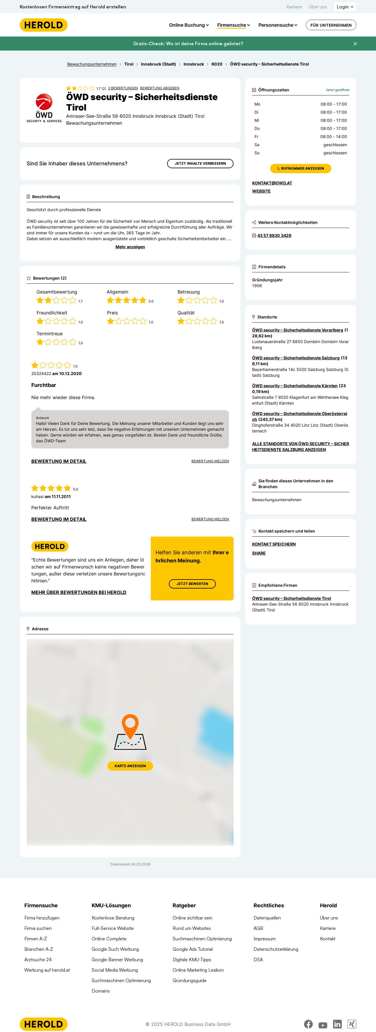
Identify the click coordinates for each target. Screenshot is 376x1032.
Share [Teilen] (259, 553)
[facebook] (308, 1024)
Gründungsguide (190, 980)
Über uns (318, 7)
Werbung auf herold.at (47, 970)
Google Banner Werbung (117, 959)
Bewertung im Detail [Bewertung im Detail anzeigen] (58, 461)
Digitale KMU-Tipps (192, 959)
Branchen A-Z (38, 949)
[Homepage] (44, 25)
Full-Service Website (113, 928)
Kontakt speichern (274, 544)
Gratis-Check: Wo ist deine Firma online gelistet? (188, 43)
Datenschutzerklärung (276, 949)
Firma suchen (38, 928)
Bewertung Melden (210, 461)
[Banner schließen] (355, 43)
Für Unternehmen (331, 25)
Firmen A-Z (35, 939)
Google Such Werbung (115, 949)
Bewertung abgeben (159, 88)
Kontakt (327, 939)
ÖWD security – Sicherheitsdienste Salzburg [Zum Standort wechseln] (296, 357)
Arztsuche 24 (38, 959)
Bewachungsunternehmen (276, 499)
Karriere (294, 7)
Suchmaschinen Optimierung (121, 980)
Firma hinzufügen (41, 918)
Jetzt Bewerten (192, 584)
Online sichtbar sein (192, 918)
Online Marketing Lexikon (198, 970)
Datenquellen (267, 918)
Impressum (265, 939)
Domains (101, 991)
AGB (258, 928)
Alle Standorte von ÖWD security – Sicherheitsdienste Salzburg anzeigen (300, 446)
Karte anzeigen (130, 766)
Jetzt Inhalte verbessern (200, 163)
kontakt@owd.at (272, 182)
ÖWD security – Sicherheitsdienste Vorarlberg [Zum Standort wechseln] (297, 329)
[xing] (352, 1024)
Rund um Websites (192, 928)
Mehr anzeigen (130, 246)
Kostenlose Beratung (113, 918)
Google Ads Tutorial (193, 949)
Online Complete (109, 939)
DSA (258, 959)
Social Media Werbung (115, 970)
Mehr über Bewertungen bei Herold (78, 592)
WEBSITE (261, 191)
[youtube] (323, 1024)
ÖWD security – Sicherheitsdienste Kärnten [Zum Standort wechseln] (295, 385)
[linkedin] (337, 1024)
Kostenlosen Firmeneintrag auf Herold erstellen (73, 7)
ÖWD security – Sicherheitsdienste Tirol (291, 598)
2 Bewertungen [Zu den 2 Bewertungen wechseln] (123, 88)
